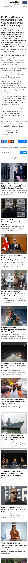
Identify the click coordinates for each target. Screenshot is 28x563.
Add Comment (22, 141)
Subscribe (23, 152)
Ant (16, 124)
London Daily (14, 2)
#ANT (2, 138)
